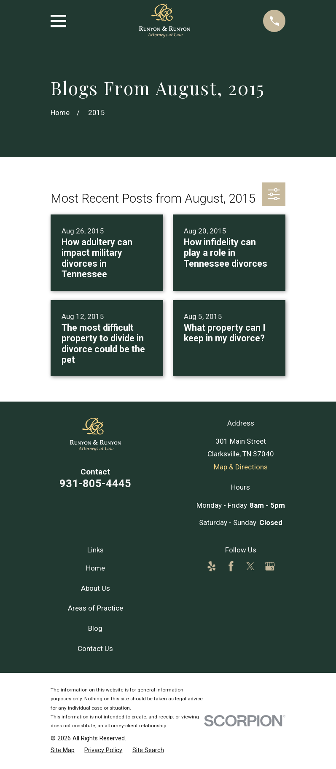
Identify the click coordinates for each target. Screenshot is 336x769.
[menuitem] (63, 750)
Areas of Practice (95, 608)
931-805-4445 (95, 483)
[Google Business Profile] (270, 566)
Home (95, 568)
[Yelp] (212, 566)
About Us (95, 588)
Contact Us (95, 648)
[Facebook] (231, 566)
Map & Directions (241, 467)
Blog (95, 628)
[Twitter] (250, 566)
